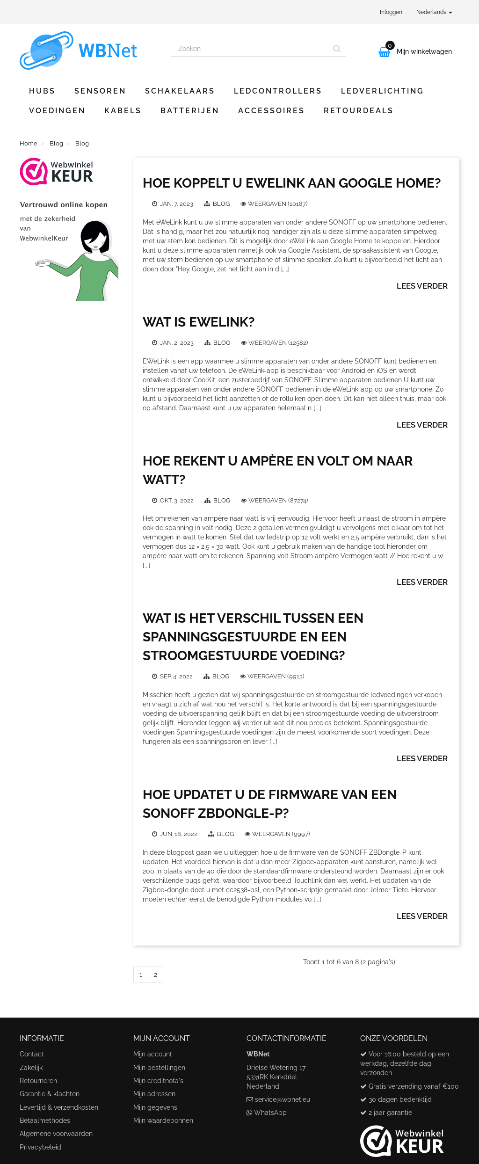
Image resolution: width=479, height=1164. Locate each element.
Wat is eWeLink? (199, 322)
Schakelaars (180, 91)
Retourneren (38, 1080)
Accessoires (271, 110)
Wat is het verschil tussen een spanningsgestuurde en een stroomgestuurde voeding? (253, 637)
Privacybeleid (40, 1147)
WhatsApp (270, 1112)
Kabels (123, 110)
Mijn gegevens (155, 1107)
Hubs (42, 91)
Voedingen (57, 110)
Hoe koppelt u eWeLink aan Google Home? (292, 183)
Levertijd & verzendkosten (59, 1107)
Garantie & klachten (50, 1094)
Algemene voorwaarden (56, 1133)
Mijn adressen (154, 1094)
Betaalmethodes (45, 1120)
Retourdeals (359, 110)
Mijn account (152, 1054)
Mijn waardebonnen (163, 1120)
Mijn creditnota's (158, 1080)
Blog (222, 203)
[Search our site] (250, 49)
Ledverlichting (382, 91)
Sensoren (100, 91)
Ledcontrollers (278, 91)
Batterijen (189, 110)
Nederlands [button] (434, 12)
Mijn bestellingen (159, 1067)
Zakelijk (31, 1067)
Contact (32, 1054)
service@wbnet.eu (282, 1099)
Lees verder (422, 286)
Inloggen (391, 12)
